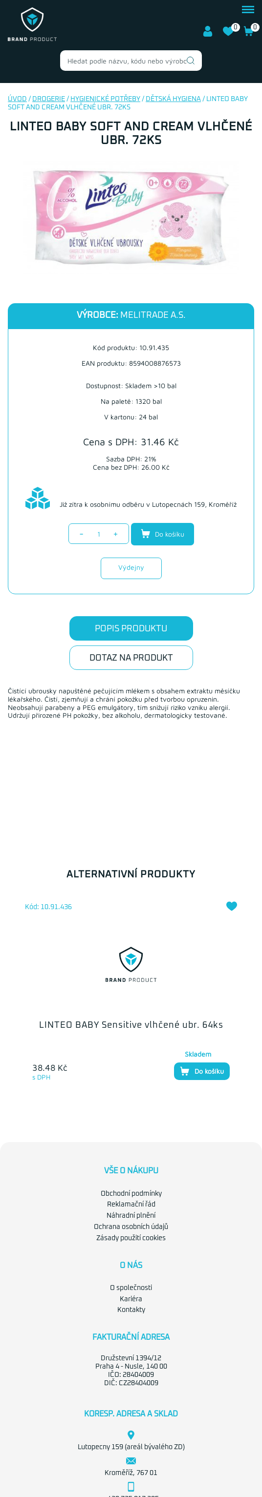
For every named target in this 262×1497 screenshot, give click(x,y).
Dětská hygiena (173, 99)
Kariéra (131, 1299)
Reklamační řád (131, 1204)
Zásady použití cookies (131, 1238)
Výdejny (131, 567)
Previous (10, 987)
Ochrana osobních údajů (131, 1227)
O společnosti (131, 1288)
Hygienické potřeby (105, 99)
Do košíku (162, 534)
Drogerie (48, 99)
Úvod (17, 99)
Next (242, 987)
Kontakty (131, 1310)
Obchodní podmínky (131, 1193)
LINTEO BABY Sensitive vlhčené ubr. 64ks (131, 1025)
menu (248, 9)
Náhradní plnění (131, 1215)
